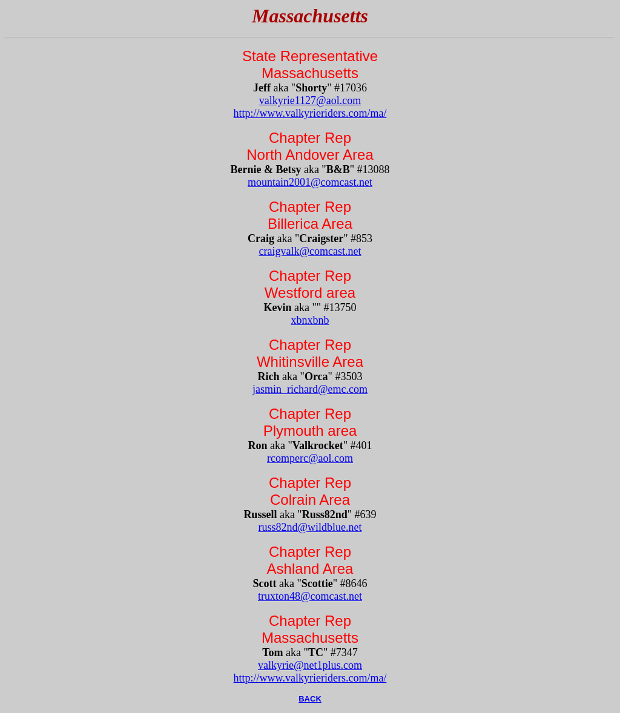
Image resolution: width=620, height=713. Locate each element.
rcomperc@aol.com (310, 458)
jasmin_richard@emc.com (310, 389)
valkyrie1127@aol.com (310, 100)
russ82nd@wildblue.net (309, 527)
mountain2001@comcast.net (310, 182)
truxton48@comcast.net (310, 596)
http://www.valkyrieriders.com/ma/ (310, 113)
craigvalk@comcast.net (310, 251)
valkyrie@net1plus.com (310, 665)
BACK (310, 698)
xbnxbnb (310, 320)
